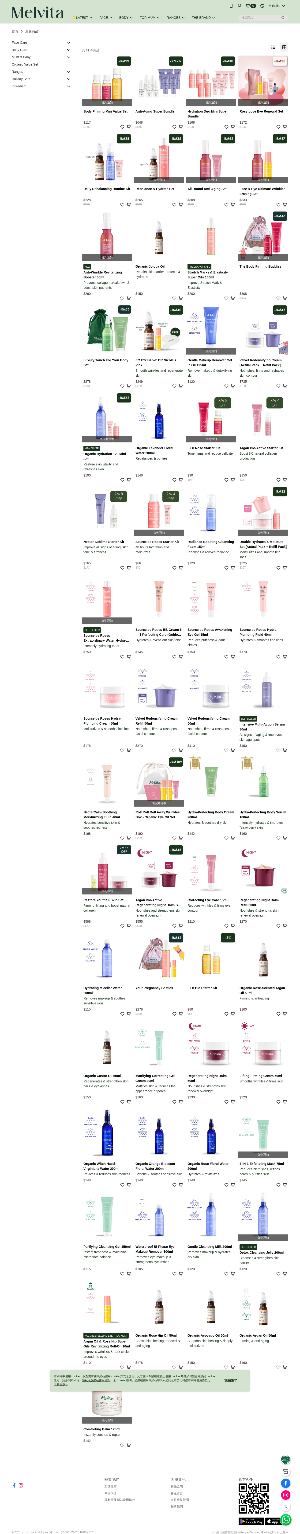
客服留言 (177, 1493)
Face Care (19, 42)
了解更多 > (61, 1384)
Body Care (19, 50)
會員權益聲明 (180, 1500)
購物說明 (177, 1486)
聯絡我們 (177, 1506)
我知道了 (230, 1380)
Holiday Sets (21, 79)
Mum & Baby (21, 57)
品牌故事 (111, 1486)
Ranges (17, 72)
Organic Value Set (25, 64)
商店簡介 (111, 1493)
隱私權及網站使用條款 (120, 1500)
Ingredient (19, 86)
